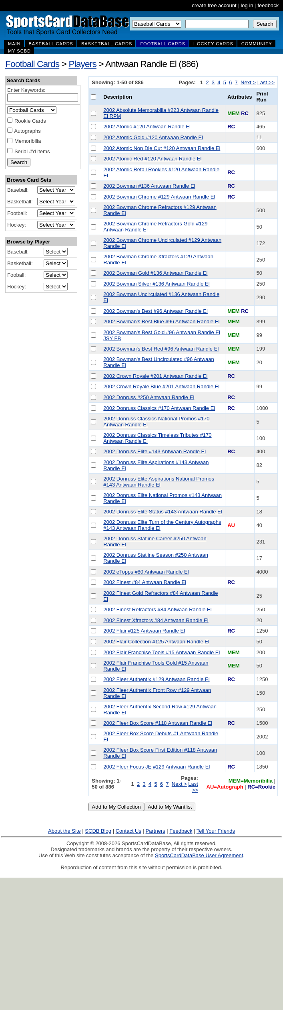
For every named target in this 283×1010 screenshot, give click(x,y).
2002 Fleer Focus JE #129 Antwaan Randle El (156, 767)
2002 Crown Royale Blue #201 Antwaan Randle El (161, 386)
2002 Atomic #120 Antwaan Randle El (147, 127)
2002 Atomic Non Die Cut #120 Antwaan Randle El (161, 148)
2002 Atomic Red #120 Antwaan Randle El (152, 159)
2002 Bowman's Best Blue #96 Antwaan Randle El (161, 321)
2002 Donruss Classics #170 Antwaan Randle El (159, 408)
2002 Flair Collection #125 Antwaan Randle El (156, 642)
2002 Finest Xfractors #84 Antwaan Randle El (155, 620)
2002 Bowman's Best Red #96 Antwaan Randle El (161, 349)
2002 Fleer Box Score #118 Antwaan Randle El (157, 723)
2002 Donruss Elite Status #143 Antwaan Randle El (162, 512)
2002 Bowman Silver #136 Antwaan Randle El (156, 284)
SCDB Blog (98, 831)
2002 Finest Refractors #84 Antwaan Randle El (157, 609)
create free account (214, 5)
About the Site (64, 831)
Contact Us (128, 831)
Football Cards (32, 64)
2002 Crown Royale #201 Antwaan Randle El (155, 376)
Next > (248, 82)
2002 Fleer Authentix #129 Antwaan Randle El (156, 679)
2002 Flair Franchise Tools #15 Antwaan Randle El (161, 652)
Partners (155, 831)
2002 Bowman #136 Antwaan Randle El (149, 186)
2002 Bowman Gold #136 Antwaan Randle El (155, 273)
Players (82, 64)
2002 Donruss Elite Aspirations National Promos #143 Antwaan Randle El (158, 482)
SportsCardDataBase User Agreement (199, 855)
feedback (268, 5)
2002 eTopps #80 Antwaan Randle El (146, 572)
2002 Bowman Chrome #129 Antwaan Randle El (159, 197)
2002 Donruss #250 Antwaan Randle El (148, 397)
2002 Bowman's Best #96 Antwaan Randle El (155, 311)
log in (247, 5)
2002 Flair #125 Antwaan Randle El (144, 631)
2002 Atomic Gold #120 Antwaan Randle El (153, 137)
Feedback (180, 831)
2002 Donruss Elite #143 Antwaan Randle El (154, 451)
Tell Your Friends (216, 831)
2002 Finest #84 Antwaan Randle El (144, 582)
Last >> (266, 82)
